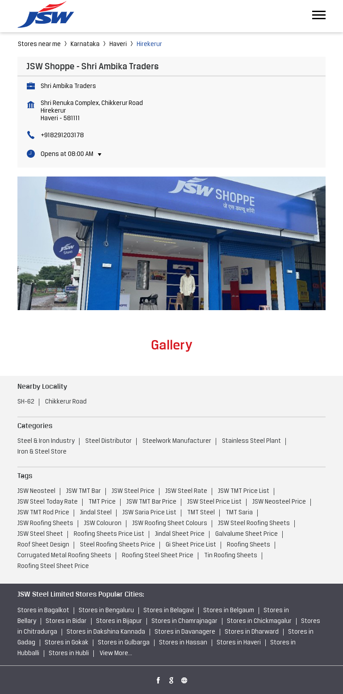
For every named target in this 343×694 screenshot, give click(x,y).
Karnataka (85, 44)
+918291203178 (62, 135)
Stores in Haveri (239, 642)
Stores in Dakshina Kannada (106, 632)
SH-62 (25, 402)
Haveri (118, 44)
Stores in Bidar (66, 621)
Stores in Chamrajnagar (184, 621)
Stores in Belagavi (168, 610)
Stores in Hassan (183, 642)
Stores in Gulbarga (124, 642)
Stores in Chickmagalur (259, 621)
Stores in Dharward (252, 632)
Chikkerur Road (66, 402)
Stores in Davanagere (185, 632)
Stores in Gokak (66, 642)
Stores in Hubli (69, 653)
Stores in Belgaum (228, 610)
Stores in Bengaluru (106, 610)
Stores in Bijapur (119, 621)
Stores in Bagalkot (43, 610)
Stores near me (39, 44)
